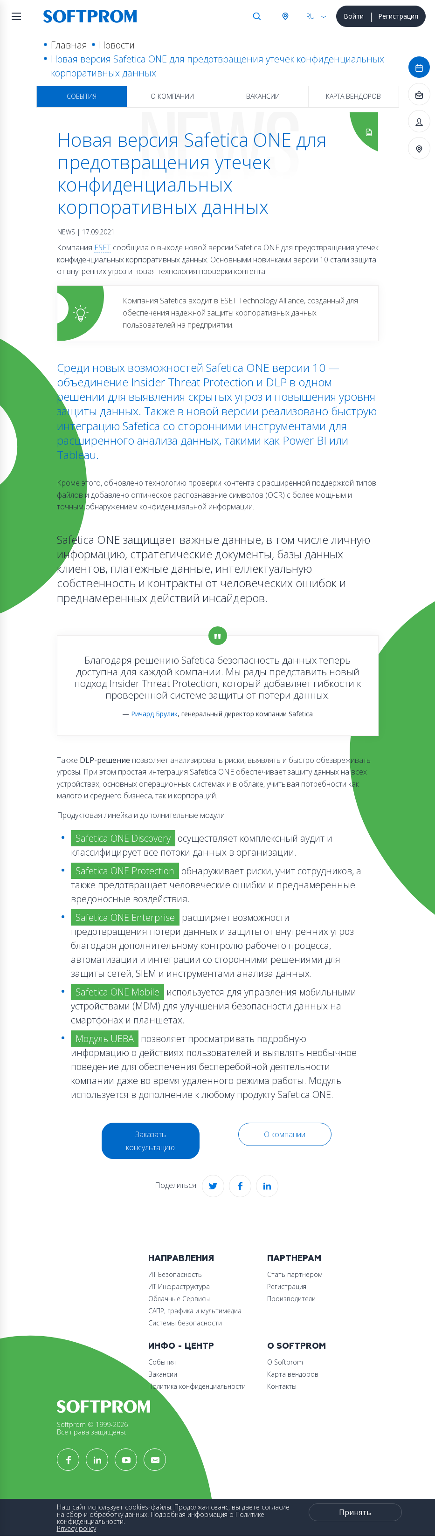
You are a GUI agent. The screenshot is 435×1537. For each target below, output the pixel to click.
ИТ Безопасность (175, 1274)
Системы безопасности (185, 1322)
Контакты (282, 1386)
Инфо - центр (181, 1346)
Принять (355, 1512)
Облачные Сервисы (179, 1298)
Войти (354, 16)
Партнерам (294, 1258)
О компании (172, 96)
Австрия (285, 16)
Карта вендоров (353, 96)
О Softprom (296, 1346)
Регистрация (398, 16)
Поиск (257, 16)
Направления (181, 1258)
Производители (291, 1298)
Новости (117, 45)
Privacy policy (76, 1528)
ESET (102, 247)
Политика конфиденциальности (197, 1386)
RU (310, 16)
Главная (69, 45)
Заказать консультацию (150, 1141)
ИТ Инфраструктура (179, 1286)
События (82, 96)
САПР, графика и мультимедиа (195, 1310)
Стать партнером (295, 1274)
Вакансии (263, 96)
